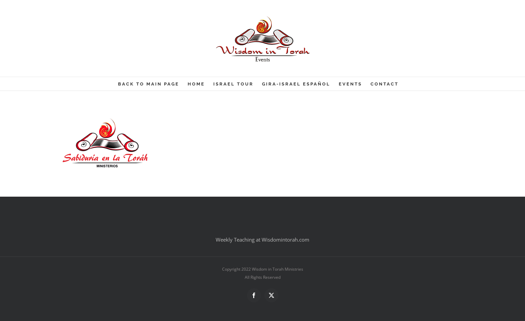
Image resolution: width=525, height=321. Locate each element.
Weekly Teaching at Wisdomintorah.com (262, 239)
